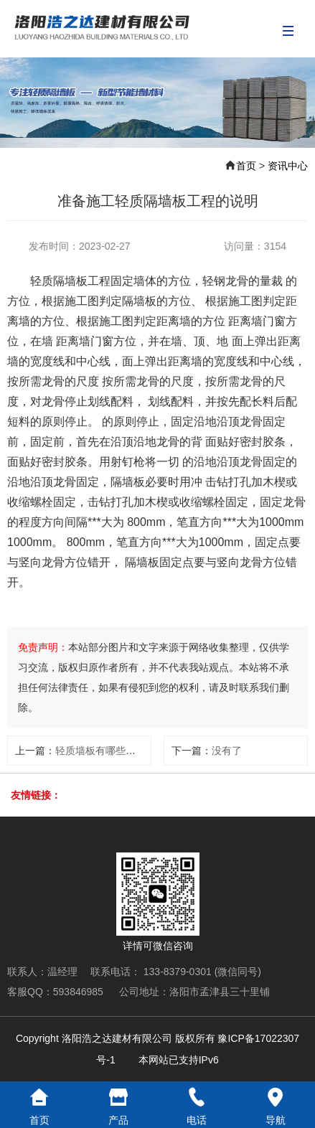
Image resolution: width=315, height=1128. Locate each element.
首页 (246, 165)
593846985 (79, 991)
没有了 (227, 750)
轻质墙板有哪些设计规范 (110, 750)
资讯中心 (288, 165)
